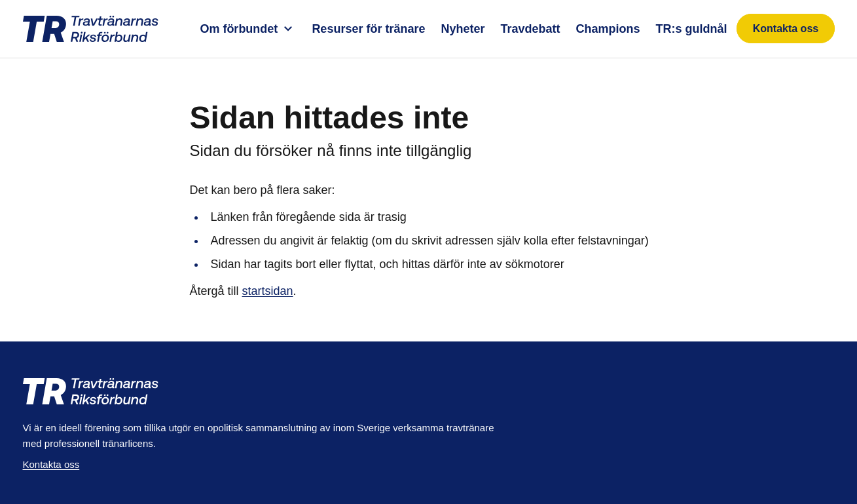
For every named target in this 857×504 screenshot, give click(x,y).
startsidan (267, 291)
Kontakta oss (785, 28)
